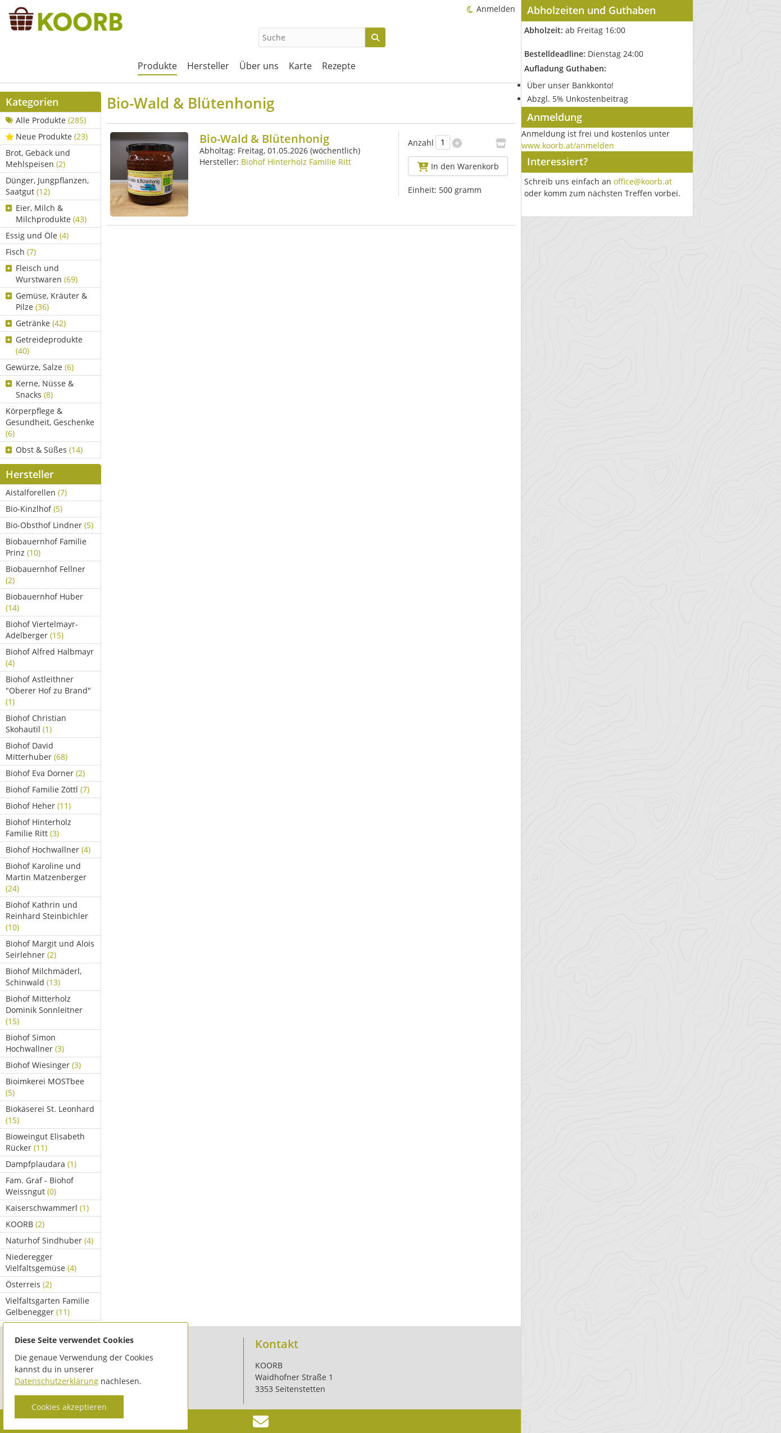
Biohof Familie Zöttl (47, 789)
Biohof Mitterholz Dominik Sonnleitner (44, 1009)
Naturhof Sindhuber (49, 1240)
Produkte (157, 66)
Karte (300, 66)
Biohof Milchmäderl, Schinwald (43, 977)
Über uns (259, 66)
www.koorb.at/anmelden (567, 145)
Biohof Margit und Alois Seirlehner (50, 949)
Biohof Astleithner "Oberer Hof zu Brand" (48, 690)
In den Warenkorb (458, 166)
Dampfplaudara (41, 1164)
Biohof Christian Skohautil (36, 723)
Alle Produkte (46, 120)
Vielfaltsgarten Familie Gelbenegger (47, 1306)
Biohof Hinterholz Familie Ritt (38, 828)
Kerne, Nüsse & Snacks (40, 389)
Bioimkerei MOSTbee (45, 1087)
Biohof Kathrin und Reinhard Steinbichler (47, 915)
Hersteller (208, 66)
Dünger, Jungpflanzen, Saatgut (47, 186)
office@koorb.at (643, 181)
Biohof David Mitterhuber (36, 751)
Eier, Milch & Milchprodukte (46, 213)
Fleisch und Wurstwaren (42, 274)
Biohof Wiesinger (43, 1065)
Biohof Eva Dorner (45, 773)
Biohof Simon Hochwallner (35, 1043)
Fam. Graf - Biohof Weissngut (40, 1186)
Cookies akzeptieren (69, 1407)
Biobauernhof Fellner (45, 574)
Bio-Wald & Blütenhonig (264, 138)
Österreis (29, 1284)
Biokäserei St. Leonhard (50, 1114)
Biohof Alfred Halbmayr (50, 657)
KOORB (25, 1224)
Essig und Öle (37, 235)
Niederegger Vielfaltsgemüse (41, 1262)
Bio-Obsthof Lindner (49, 525)
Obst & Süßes (44, 449)
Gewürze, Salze (40, 367)
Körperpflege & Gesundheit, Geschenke (50, 422)
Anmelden (495, 8)
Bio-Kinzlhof (34, 508)
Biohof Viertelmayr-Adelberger (42, 630)
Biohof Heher (38, 805)
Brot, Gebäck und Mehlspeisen (38, 158)
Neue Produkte (47, 136)
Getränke (36, 323)
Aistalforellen (36, 492)
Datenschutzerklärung (56, 1381)
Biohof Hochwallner (48, 849)
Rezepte (339, 66)
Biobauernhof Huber (44, 602)
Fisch (21, 251)
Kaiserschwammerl (47, 1207)
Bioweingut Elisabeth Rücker (45, 1142)
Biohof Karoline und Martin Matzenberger (46, 877)
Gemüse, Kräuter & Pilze (46, 301)
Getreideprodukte (44, 345)
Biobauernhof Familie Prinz (46, 547)
